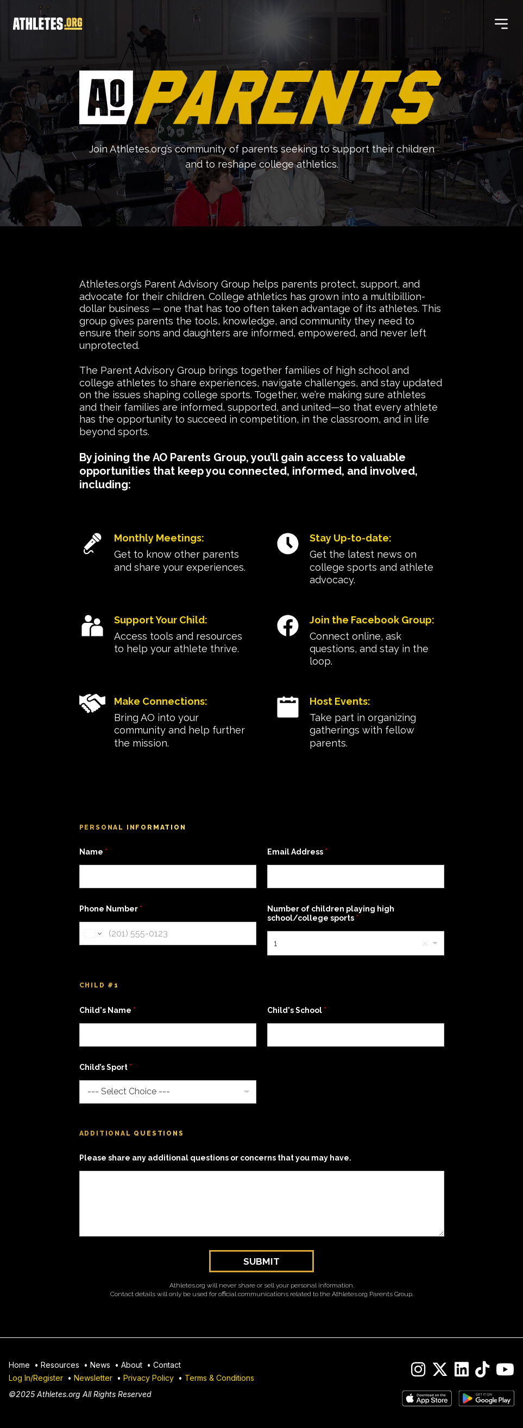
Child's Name (107, 1010)
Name (93, 851)
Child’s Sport (105, 1067)
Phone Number (110, 908)
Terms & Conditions (219, 1377)
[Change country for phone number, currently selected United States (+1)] (92, 933)
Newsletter (93, 1377)
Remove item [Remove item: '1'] (425, 943)
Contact (167, 1364)
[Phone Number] (167, 933)
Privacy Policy (148, 1377)
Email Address (297, 851)
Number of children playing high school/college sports (330, 913)
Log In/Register (36, 1377)
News (100, 1364)
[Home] (47, 23)
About (131, 1364)
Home (19, 1364)
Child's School (296, 1010)
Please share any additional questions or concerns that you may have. (215, 1157)
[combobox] (355, 943)
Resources (60, 1364)
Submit (261, 1261)
